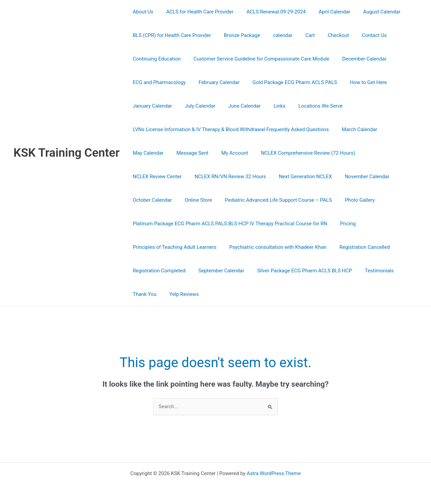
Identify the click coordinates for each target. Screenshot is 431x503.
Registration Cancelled (357, 247)
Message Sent (188, 153)
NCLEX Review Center (380, 153)
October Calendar (350, 176)
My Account (227, 153)
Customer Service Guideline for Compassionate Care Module (257, 59)
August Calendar (369, 12)
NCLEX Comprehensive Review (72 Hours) (298, 153)
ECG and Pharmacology (157, 82)
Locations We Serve (308, 106)
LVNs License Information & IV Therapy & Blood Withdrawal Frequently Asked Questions (229, 129)
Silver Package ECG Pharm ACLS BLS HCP (297, 271)
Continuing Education (155, 59)
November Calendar (298, 176)
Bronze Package (238, 35)
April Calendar (324, 12)
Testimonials (369, 271)
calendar (276, 35)
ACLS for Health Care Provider (195, 12)
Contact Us (358, 35)
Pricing (344, 224)
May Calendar (146, 153)
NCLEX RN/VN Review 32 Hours (167, 176)
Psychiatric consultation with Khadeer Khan (273, 247)
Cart (300, 35)
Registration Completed (157, 271)
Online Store (393, 176)
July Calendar (196, 106)
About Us (141, 12)
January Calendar (151, 106)
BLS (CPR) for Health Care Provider (170, 35)
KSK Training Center (66, 153)
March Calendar (355, 129)
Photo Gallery (263, 200)
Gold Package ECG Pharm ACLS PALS (287, 82)
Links (269, 106)
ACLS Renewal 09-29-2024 (269, 12)
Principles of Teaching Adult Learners (173, 247)
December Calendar (357, 59)
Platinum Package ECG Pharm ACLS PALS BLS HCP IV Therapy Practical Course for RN (228, 224)
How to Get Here (358, 82)
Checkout (325, 35)
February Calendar (214, 82)
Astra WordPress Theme (273, 473)
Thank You (143, 294)
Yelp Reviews (179, 294)
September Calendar (217, 271)
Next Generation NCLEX (239, 176)
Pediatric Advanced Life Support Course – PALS (184, 200)
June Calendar (237, 106)
